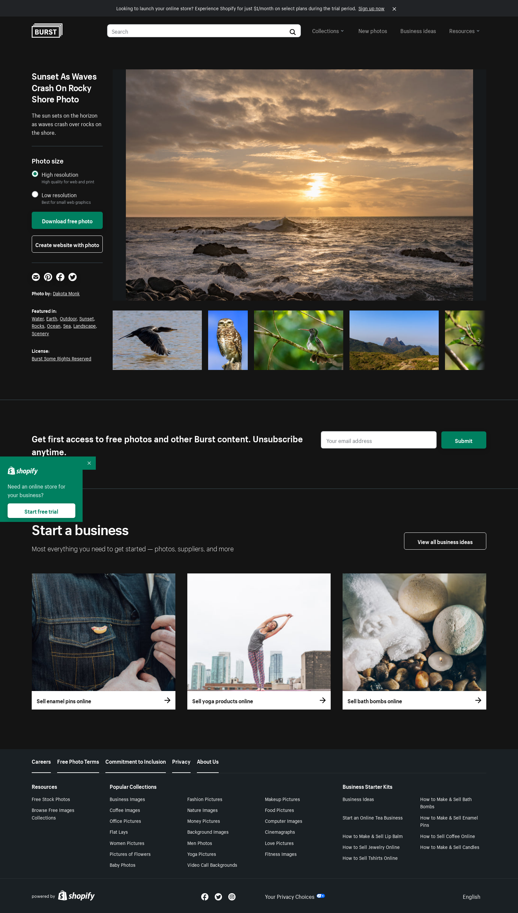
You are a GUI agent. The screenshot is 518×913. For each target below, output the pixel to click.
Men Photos (199, 842)
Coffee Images (125, 809)
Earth (51, 318)
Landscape (84, 325)
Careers (41, 760)
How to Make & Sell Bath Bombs (446, 802)
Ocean (53, 325)
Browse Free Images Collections (53, 813)
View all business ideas (445, 541)
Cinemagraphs (280, 831)
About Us (208, 760)
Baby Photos (122, 864)
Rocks (38, 325)
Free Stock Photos (51, 798)
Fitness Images (281, 853)
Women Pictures (127, 842)
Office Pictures (125, 820)
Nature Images (202, 809)
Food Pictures (279, 809)
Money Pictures (203, 820)
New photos (372, 30)
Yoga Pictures (201, 853)
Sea (67, 325)
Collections (328, 30)
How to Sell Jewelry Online (371, 846)
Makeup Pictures (282, 798)
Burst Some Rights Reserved (61, 358)
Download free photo (67, 220)
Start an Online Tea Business (373, 817)
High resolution (60, 174)
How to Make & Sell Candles (449, 846)
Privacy (181, 760)
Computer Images (283, 820)
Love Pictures (279, 842)
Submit (463, 440)
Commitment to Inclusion (135, 760)
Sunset (86, 318)
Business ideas (418, 30)
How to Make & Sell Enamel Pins (449, 821)
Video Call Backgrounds (212, 864)
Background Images (208, 831)
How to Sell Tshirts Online (370, 857)
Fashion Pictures (204, 798)
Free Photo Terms (78, 760)
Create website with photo (67, 244)
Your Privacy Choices (295, 896)
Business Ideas (358, 798)
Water (38, 318)
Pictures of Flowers (130, 853)
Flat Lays (119, 831)
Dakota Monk (66, 293)
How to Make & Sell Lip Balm (373, 835)
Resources (464, 30)
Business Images (127, 798)
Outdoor (68, 318)
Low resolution (59, 195)
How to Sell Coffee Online (447, 835)
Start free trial (41, 510)
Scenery (40, 333)
